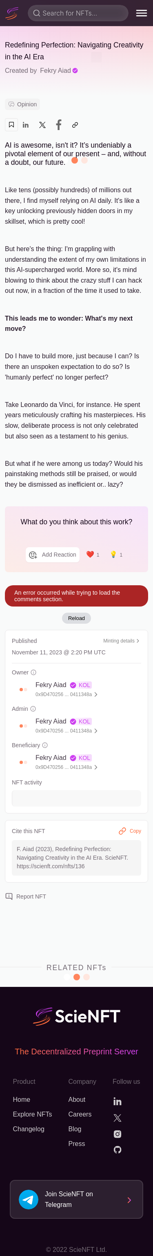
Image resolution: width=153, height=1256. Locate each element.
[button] (21, 689)
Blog (74, 1129)
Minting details (122, 641)
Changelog (28, 1129)
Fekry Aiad (59, 70)
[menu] (141, 13)
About (76, 1099)
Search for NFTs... (69, 13)
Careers (79, 1114)
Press (76, 1143)
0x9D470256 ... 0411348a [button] (63, 694)
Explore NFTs (32, 1114)
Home (21, 1099)
